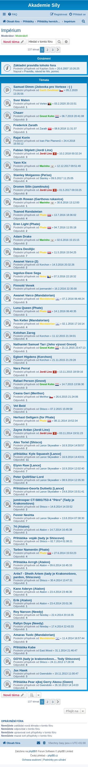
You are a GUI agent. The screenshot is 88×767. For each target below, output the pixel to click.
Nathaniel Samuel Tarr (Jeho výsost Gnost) (45, 344)
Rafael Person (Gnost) (29, 381)
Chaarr (18, 112)
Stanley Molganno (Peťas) (32, 175)
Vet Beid (19, 406)
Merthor (44, 396)
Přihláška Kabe (24, 647)
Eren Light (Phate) (26, 224)
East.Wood (46, 650)
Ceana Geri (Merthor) (28, 393)
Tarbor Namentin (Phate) (31, 549)
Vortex (43, 103)
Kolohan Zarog (24, 333)
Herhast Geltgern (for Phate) (34, 417)
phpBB (32, 751)
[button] (58, 49)
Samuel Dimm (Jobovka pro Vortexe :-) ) (42, 87)
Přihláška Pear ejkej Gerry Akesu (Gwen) (43, 682)
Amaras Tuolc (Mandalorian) (34, 635)
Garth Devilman (49, 90)
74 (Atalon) (21, 526)
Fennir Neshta (23, 515)
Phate (43, 214)
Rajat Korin (21, 137)
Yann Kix (20, 162)
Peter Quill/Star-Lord (28, 477)
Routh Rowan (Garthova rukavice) (38, 199)
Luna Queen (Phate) (28, 308)
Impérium (11, 30)
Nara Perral (21, 368)
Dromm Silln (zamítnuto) (31, 186)
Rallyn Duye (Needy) (28, 623)
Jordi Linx (46, 153)
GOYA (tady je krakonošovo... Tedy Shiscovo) (46, 659)
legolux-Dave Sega (27, 273)
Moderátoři (21, 35)
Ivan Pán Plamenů (50, 140)
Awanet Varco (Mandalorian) (34, 295)
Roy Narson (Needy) (28, 612)
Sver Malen (21, 100)
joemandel (46, 288)
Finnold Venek (23, 285)
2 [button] (47, 50)
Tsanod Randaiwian (27, 211)
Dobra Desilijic (24, 249)
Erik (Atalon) (22, 600)
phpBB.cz (53, 755)
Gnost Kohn (47, 115)
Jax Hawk (20, 670)
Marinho (45, 165)
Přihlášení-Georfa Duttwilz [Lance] (38, 488)
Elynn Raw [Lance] (27, 465)
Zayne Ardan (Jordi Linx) (31, 430)
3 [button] (53, 50)
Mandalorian (47, 298)
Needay (44, 615)
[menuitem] (12, 14)
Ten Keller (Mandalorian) (31, 320)
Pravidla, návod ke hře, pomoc (41, 71)
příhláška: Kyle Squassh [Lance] (37, 454)
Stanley (44, 178)
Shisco (43, 409)
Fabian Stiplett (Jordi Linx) (32, 150)
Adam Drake (22, 236)
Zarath (43, 128)
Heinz (43, 276)
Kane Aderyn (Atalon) (29, 588)
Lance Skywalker (49, 445)
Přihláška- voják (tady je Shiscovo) (38, 538)
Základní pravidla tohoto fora (34, 65)
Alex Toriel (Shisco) (27, 442)
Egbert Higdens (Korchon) (32, 357)
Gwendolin (46, 673)
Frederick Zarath (25, 125)
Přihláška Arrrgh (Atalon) (31, 562)
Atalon (43, 529)
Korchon (44, 264)
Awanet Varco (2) (25, 261)
